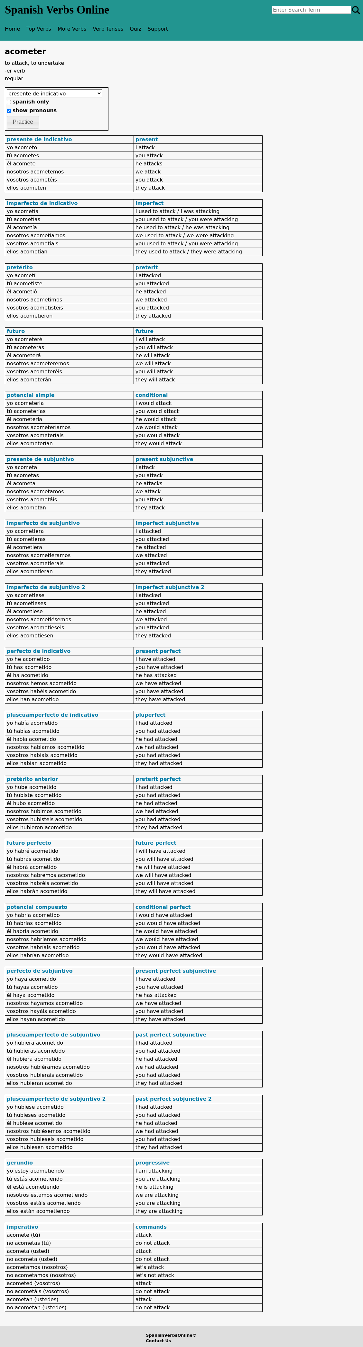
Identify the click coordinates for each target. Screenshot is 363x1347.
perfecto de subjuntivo (40, 971)
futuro (16, 331)
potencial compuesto (37, 907)
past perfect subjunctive (170, 1035)
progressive (152, 1163)
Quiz (135, 29)
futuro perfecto (29, 843)
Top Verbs (38, 29)
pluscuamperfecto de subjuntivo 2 (56, 1099)
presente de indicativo (39, 139)
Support (158, 29)
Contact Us (158, 1340)
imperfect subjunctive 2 (169, 587)
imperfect (149, 203)
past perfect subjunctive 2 (173, 1099)
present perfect (158, 651)
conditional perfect (163, 907)
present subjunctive (164, 459)
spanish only (31, 102)
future (144, 331)
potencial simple (31, 395)
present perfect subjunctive (175, 971)
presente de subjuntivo (40, 459)
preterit (146, 267)
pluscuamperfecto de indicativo (52, 715)
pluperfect (150, 715)
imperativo (22, 1227)
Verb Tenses (108, 29)
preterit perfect (158, 779)
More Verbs (72, 29)
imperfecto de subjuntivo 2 (46, 587)
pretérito (20, 267)
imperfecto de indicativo (42, 203)
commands (151, 1227)
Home (12, 29)
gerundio (20, 1163)
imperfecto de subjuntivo (43, 523)
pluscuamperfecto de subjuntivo (53, 1035)
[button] (23, 122)
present (146, 139)
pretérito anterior (32, 779)
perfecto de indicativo (38, 651)
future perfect (155, 843)
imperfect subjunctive (167, 523)
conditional (151, 395)
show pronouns (35, 110)
